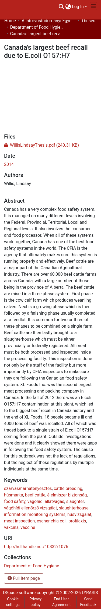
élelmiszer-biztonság (67, 495)
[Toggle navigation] (93, 6)
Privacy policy (35, 602)
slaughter (75, 501)
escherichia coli (52, 521)
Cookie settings (13, 602)
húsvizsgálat (79, 514)
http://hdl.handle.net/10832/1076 (36, 546)
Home (10, 20)
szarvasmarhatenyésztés (28, 488)
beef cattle (35, 495)
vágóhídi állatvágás (45, 501)
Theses (88, 20)
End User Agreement (61, 602)
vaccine (27, 527)
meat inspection (19, 521)
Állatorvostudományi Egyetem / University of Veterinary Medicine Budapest (48, 20)
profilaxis (77, 521)
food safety (15, 501)
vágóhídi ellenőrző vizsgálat (30, 508)
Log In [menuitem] (78, 6)
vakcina (11, 527)
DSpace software (19, 592)
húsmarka (13, 495)
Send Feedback (88, 602)
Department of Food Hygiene (37, 27)
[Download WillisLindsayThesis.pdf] (41, 145)
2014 (9, 164)
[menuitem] (68, 7)
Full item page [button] (24, 578)
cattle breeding (68, 488)
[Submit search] (61, 7)
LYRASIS (90, 592)
